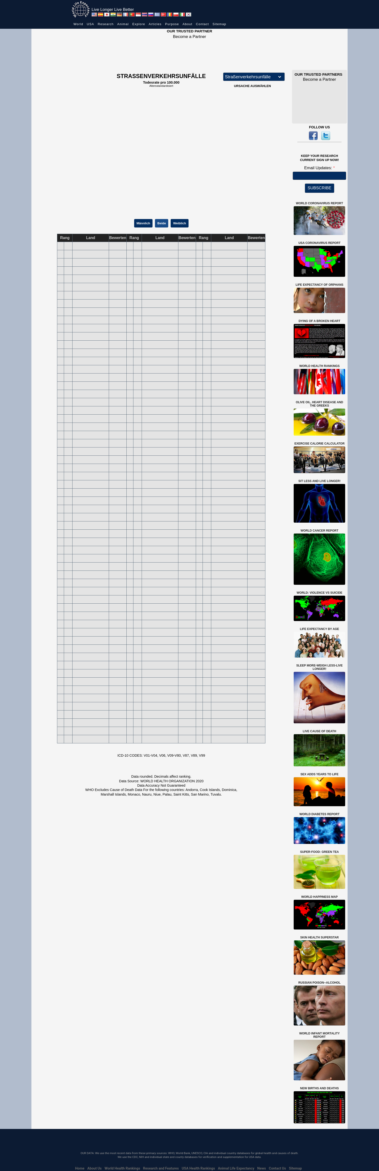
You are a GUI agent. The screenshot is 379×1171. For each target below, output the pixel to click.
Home (79, 1168)
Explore (138, 24)
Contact (202, 24)
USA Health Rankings (198, 1168)
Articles (155, 24)
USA (90, 24)
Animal (123, 24)
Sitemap (219, 24)
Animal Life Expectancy (236, 1168)
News (261, 1168)
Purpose (172, 24)
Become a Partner (189, 36)
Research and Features (161, 1168)
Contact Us (277, 1168)
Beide (161, 223)
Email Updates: (318, 168)
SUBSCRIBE (319, 188)
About (187, 24)
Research (106, 24)
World (78, 24)
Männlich (143, 223)
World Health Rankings (122, 1168)
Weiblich (179, 223)
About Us (94, 1168)
